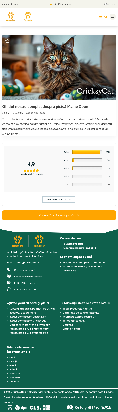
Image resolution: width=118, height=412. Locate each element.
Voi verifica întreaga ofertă (59, 215)
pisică (42, 113)
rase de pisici (32, 113)
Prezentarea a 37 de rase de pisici (29, 332)
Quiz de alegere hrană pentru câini (30, 324)
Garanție (68, 324)
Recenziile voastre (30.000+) (79, 248)
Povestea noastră (73, 244)
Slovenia (14, 377)
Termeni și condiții (73, 320)
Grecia (13, 365)
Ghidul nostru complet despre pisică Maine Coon (45, 106)
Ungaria (14, 381)
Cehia (12, 357)
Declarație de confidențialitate (81, 312)
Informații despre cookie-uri (79, 316)
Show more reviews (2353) (59, 199)
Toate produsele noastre (77, 308)
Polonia (13, 369)
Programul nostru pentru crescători (84, 262)
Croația (13, 361)
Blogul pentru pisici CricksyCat (27, 320)
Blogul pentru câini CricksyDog (27, 316)
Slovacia (14, 373)
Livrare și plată (71, 328)
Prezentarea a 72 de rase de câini (29, 328)
